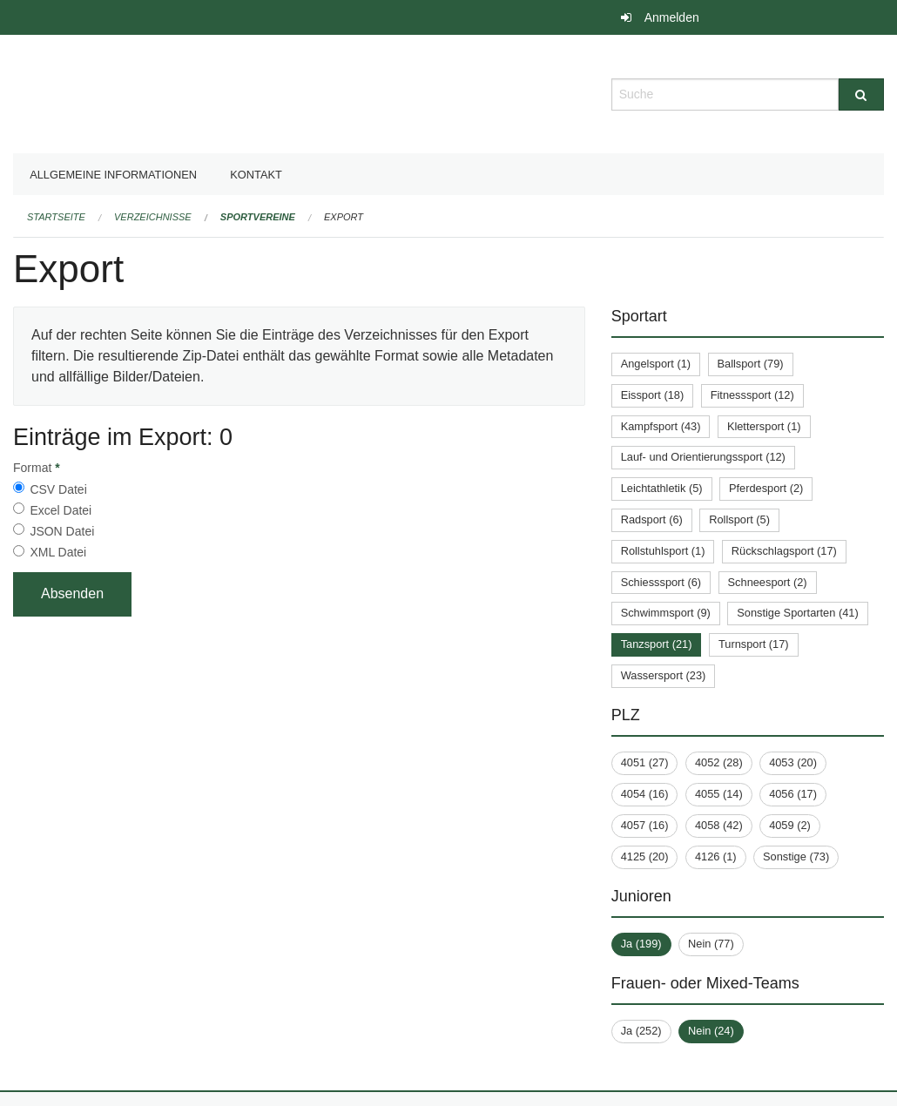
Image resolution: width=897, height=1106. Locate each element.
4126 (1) (716, 856)
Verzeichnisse (153, 217)
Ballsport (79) (751, 363)
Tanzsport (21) (656, 644)
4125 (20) (645, 856)
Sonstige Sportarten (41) (797, 612)
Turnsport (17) (753, 644)
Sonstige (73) (796, 856)
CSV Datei (58, 489)
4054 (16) (645, 793)
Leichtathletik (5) (662, 488)
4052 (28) (719, 762)
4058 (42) (719, 825)
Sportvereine (257, 217)
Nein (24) (711, 1030)
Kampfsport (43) (661, 426)
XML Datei (58, 552)
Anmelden (671, 17)
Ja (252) (641, 1030)
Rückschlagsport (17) (784, 550)
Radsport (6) (652, 519)
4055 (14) (719, 793)
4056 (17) (793, 793)
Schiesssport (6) (661, 582)
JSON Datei (62, 531)
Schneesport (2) (767, 582)
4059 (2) (790, 825)
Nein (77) (711, 943)
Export (343, 217)
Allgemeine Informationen (113, 174)
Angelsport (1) (656, 363)
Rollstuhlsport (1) (663, 550)
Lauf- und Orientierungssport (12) (703, 456)
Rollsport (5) (739, 519)
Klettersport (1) (764, 426)
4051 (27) (645, 762)
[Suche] (861, 94)
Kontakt (256, 174)
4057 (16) (645, 825)
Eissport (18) (653, 394)
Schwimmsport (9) (666, 612)
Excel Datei (60, 510)
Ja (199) (641, 943)
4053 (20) (793, 762)
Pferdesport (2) (766, 488)
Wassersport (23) (663, 675)
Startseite (56, 217)
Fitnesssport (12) (752, 394)
